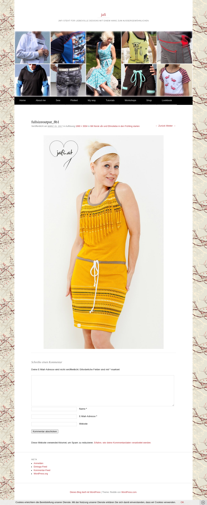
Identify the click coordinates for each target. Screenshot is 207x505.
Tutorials (110, 100)
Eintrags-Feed (40, 466)
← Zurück (160, 125)
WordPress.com (129, 492)
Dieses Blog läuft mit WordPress (85, 492)
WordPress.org (41, 473)
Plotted (74, 100)
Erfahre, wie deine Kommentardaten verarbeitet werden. (122, 442)
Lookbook (167, 100)
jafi (103, 14)
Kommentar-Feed (42, 470)
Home (22, 100)
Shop (149, 100)
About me (41, 100)
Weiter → (171, 125)
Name (83, 408)
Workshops (130, 100)
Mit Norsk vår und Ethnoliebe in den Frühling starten (115, 126)
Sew (58, 100)
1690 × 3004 (81, 126)
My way (92, 100)
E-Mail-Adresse (88, 416)
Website (83, 423)
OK (182, 502)
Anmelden (38, 463)
